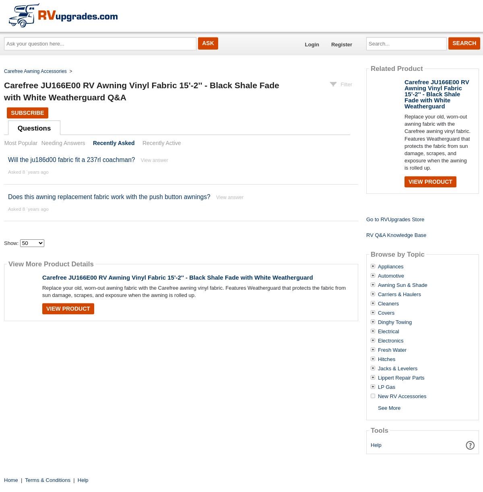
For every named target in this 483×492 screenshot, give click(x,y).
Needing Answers (63, 143)
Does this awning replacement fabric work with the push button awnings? (109, 196)
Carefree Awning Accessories (35, 71)
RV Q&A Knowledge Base (396, 235)
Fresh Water (392, 350)
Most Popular (20, 143)
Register (341, 45)
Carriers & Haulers (399, 294)
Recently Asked (114, 143)
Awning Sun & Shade (402, 285)
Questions (34, 128)
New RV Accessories (402, 396)
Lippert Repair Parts (401, 378)
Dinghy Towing (395, 322)
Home (11, 480)
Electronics (391, 341)
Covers (386, 313)
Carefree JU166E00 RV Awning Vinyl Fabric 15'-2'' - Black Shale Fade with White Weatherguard (177, 277)
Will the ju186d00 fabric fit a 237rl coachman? (71, 159)
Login (312, 45)
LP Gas (386, 387)
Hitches (386, 359)
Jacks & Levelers (397, 369)
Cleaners (388, 304)
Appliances (391, 267)
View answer (154, 160)
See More (389, 408)
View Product (68, 308)
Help (376, 445)
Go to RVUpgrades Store (395, 219)
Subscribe (27, 113)
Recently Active (161, 143)
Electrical (388, 331)
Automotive (391, 276)
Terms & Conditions (47, 480)
